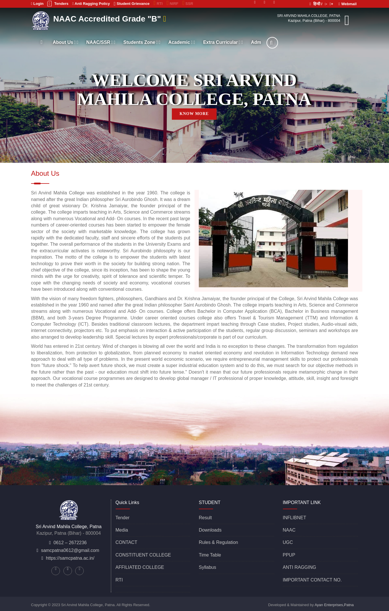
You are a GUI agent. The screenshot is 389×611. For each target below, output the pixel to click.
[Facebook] (274, 1)
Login (37, 3)
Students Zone (141, 42)
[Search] (272, 42)
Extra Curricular (223, 42)
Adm (256, 42)
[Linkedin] (264, 1)
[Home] (41, 42)
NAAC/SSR (100, 42)
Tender (123, 517)
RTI (119, 579)
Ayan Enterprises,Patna (334, 605)
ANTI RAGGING (299, 567)
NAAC (289, 530)
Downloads (210, 530)
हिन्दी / (316, 4)
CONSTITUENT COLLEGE (143, 555)
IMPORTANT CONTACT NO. (312, 579)
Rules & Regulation (218, 542)
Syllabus (207, 567)
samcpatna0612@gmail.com (70, 550)
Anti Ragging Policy (91, 3)
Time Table (210, 555)
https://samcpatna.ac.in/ (70, 558)
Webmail (348, 4)
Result (205, 517)
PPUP (289, 555)
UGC (288, 542)
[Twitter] (254, 1)
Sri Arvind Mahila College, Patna (308, 16)
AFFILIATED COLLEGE (140, 567)
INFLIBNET (294, 517)
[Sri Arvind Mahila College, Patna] (41, 20)
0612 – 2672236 (70, 542)
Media (122, 530)
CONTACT (126, 542)
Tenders (57, 3)
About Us (65, 42)
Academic (181, 42)
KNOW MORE (194, 114)
